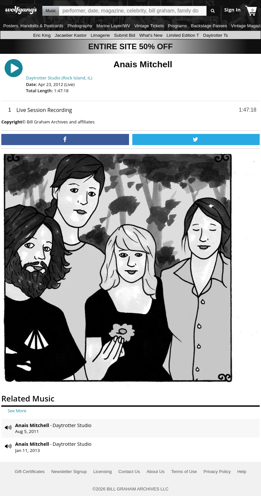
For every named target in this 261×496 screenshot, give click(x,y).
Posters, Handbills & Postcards (33, 25)
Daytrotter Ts (215, 35)
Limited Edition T (182, 35)
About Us (155, 471)
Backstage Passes (209, 25)
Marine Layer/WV (113, 25)
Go (213, 11)
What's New (151, 35)
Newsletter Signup (69, 471)
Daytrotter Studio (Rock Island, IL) (59, 78)
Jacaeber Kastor (71, 35)
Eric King (42, 35)
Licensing (102, 471)
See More (17, 411)
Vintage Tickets (149, 25)
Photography (79, 25)
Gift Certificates (30, 471)
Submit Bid (124, 35)
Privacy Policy (217, 471)
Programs (177, 25)
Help (241, 471)
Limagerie (100, 35)
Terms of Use (184, 471)
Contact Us (129, 471)
